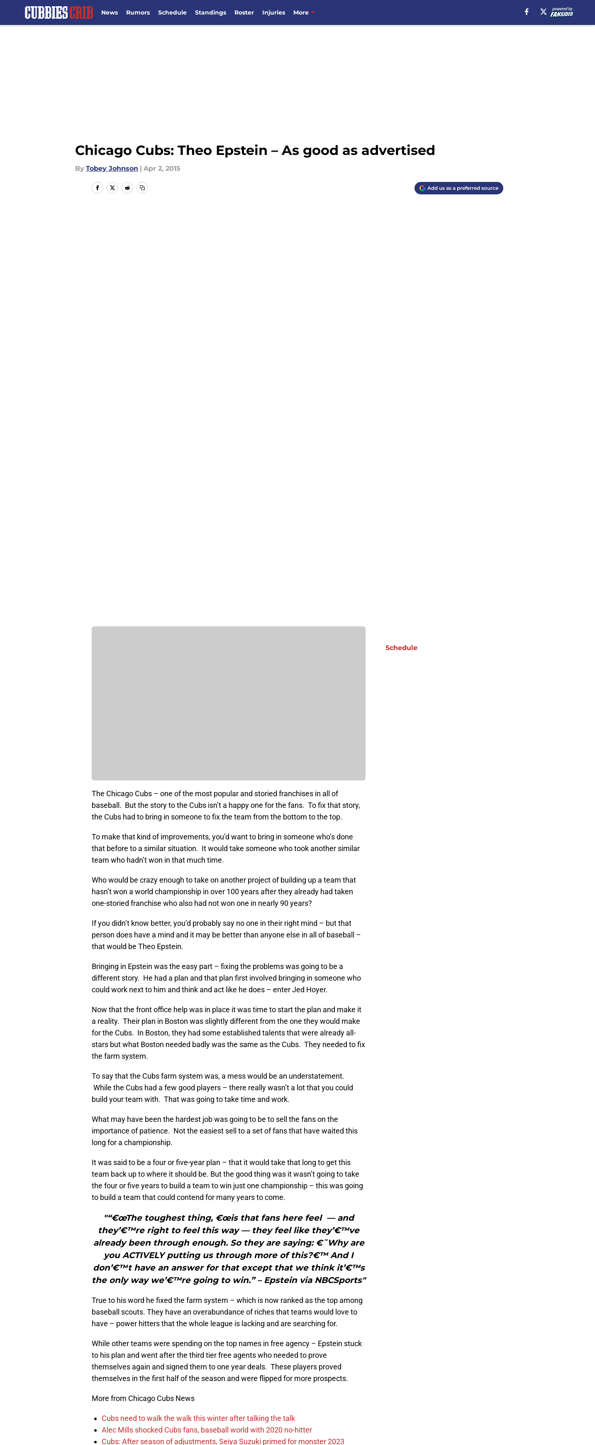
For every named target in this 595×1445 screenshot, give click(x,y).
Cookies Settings (398, 1400)
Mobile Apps (479, 1369)
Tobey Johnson (112, 168)
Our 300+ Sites (394, 1369)
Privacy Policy (314, 1384)
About (102, 1369)
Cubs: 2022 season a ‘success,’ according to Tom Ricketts (196, 1052)
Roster (244, 12)
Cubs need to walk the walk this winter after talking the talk (198, 1006)
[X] (543, 11)
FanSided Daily (117, 1384)
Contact (305, 1369)
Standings (210, 12)
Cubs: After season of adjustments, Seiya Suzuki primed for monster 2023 (223, 1029)
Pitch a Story (201, 1384)
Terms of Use (392, 1384)
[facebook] (527, 11)
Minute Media (68, 1422)
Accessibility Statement (219, 1400)
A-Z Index (307, 1400)
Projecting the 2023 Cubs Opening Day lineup (175, 1041)
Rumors (138, 12)
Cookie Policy (481, 1384)
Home (101, 1311)
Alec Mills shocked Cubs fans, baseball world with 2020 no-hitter (207, 1017)
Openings (196, 1369)
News (109, 12)
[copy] (142, 188)
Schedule (172, 12)
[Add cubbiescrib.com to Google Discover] (459, 188)
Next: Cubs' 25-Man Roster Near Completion (164, 1257)
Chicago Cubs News (149, 1311)
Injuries (273, 12)
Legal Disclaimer (120, 1400)
